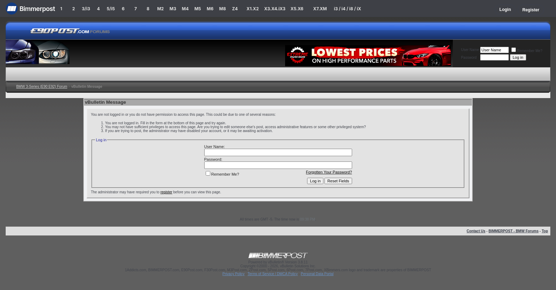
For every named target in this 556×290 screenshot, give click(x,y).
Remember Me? (527, 51)
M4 (185, 8)
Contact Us (476, 231)
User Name (470, 50)
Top (545, 231)
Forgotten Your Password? (329, 172)
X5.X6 (296, 8)
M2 (160, 8)
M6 (210, 8)
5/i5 (111, 8)
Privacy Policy (233, 274)
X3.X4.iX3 (274, 8)
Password (469, 57)
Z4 (235, 8)
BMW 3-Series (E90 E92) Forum (41, 87)
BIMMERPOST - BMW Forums (514, 231)
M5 (197, 8)
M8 (222, 8)
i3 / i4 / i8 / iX (347, 8)
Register (530, 9)
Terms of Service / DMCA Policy (273, 274)
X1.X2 (252, 8)
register (166, 192)
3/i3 (86, 8)
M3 (172, 8)
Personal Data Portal (317, 274)
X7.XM (320, 8)
